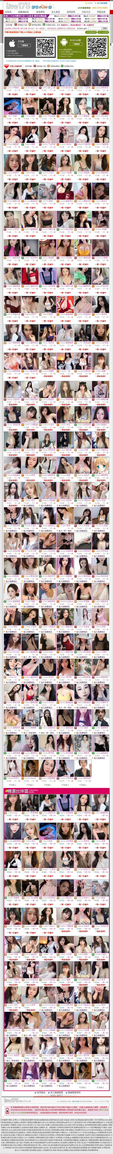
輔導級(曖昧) (36, 25)
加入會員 (55, 12)
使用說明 (71, 12)
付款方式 (86, 12)
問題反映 (101, 12)
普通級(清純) (51, 25)
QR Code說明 (103, 32)
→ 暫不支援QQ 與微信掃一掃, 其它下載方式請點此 (58, 61)
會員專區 (40, 12)
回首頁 (8, 12)
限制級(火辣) (22, 25)
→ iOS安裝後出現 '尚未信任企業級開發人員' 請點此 (22, 61)
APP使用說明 (91, 32)
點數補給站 (23, 12)
